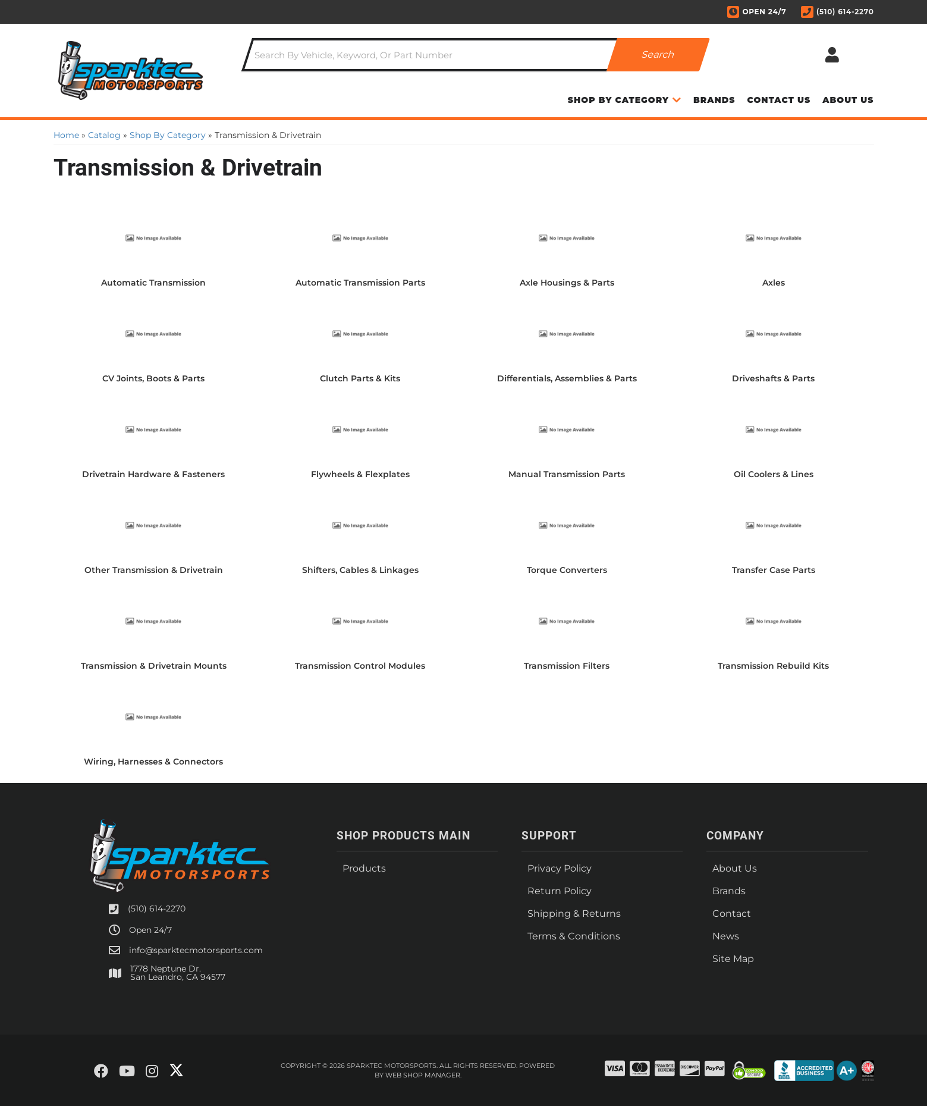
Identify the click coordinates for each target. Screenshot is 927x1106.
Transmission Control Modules (360, 665)
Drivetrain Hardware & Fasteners (153, 474)
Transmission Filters (566, 665)
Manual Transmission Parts (566, 474)
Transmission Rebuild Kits (773, 665)
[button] (476, 54)
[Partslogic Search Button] (658, 54)
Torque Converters (567, 570)
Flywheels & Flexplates (360, 474)
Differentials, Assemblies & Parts (567, 378)
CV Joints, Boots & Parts (153, 378)
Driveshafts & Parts (773, 378)
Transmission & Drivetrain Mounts (154, 665)
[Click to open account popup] (832, 55)
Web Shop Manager (422, 1075)
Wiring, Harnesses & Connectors (153, 761)
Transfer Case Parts (773, 570)
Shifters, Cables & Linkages (360, 570)
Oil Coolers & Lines (773, 474)
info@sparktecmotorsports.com (196, 950)
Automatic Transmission (153, 282)
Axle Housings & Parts (567, 282)
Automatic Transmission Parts (360, 282)
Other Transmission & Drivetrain (153, 570)
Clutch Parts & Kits (360, 378)
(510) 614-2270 (157, 908)
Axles (773, 282)
